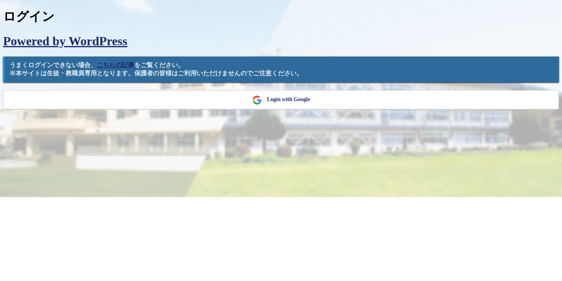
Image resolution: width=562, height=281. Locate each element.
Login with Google (281, 100)
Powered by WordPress (65, 41)
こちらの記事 (115, 65)
